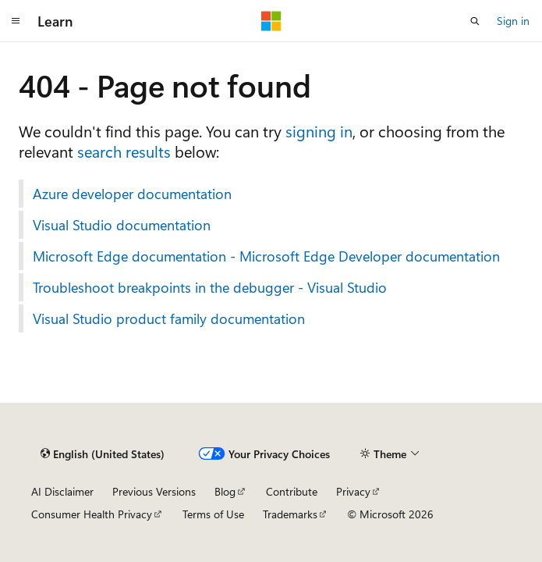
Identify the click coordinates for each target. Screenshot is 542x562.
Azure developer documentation (132, 193)
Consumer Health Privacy (91, 514)
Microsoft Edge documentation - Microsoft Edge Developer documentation (266, 256)
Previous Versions (154, 491)
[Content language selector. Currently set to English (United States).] (102, 453)
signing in (318, 130)
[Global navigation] (15, 21)
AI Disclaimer (62, 491)
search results (124, 151)
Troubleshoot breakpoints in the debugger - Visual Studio (210, 287)
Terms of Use (213, 514)
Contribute (291, 491)
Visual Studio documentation (122, 224)
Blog (225, 491)
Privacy (353, 491)
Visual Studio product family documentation (169, 318)
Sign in (513, 20)
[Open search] (475, 21)
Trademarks (290, 514)
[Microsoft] (271, 21)
